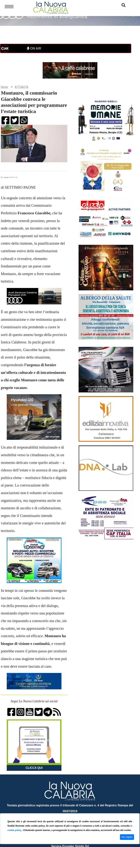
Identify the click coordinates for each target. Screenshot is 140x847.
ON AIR (34, 48)
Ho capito (127, 837)
